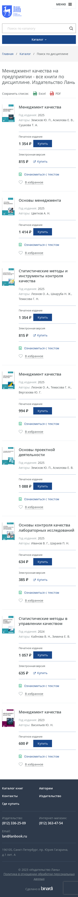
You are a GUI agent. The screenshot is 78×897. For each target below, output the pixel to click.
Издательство (50, 796)
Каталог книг (12, 788)
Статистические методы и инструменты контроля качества (43, 275)
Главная (8, 54)
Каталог (25, 54)
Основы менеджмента (40, 200)
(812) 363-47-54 (51, 823)
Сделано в (39, 889)
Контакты (10, 796)
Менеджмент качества (40, 107)
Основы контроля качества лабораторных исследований (46, 527)
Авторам (46, 788)
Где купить (10, 803)
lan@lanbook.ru (14, 836)
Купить (43, 144)
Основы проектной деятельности (37, 452)
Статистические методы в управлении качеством (43, 621)
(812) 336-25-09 (14, 823)
